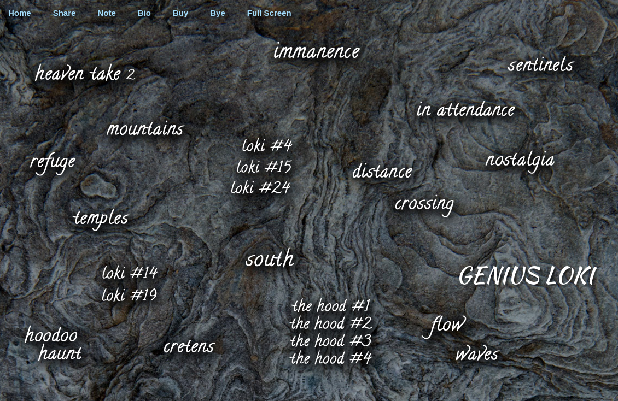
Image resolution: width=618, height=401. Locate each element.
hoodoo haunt (52, 342)
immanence (316, 49)
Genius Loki (525, 273)
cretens (188, 345)
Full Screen (269, 12)
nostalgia (518, 162)
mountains (145, 127)
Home (19, 12)
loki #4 (268, 144)
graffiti (309, 6)
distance (382, 169)
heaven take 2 (84, 71)
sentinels (540, 63)
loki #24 (260, 186)
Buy (180, 12)
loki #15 (263, 166)
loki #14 (128, 272)
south (268, 257)
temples (100, 220)
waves (475, 352)
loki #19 (128, 295)
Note (106, 12)
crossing (423, 205)
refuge (52, 159)
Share (64, 12)
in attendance (465, 108)
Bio (144, 12)
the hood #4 (329, 356)
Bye (217, 12)
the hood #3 (329, 339)
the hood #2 (328, 321)
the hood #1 (330, 304)
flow (442, 326)
